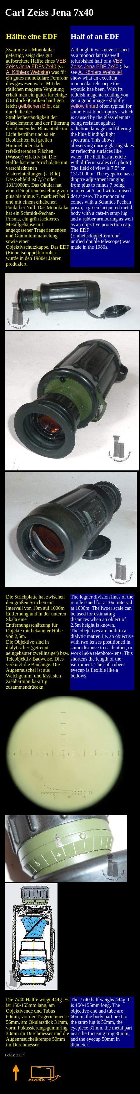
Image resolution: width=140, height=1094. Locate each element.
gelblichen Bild (34, 106)
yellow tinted (84, 106)
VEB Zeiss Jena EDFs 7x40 (36, 63)
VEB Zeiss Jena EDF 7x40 (96, 63)
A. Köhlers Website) (28, 72)
